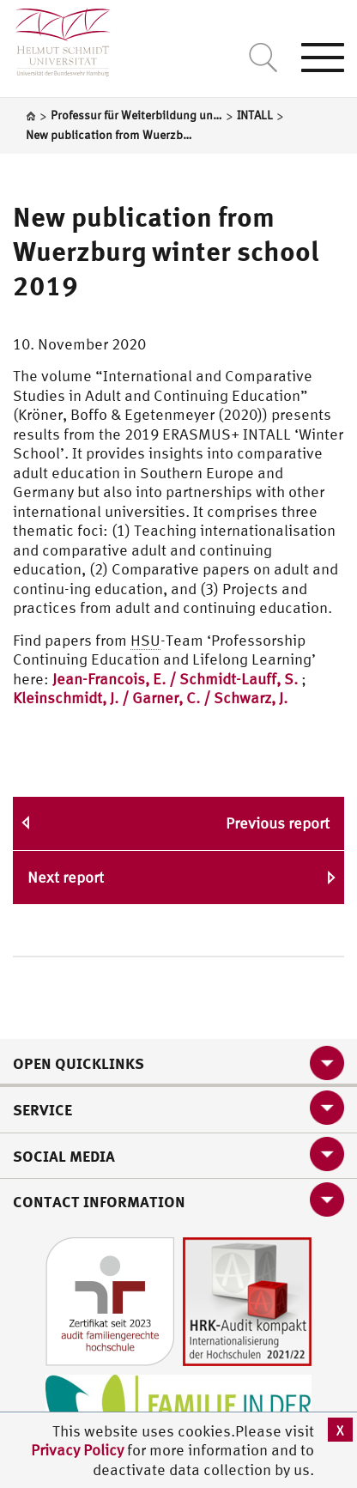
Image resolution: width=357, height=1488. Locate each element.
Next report (65, 877)
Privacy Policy (79, 1450)
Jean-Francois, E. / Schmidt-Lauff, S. (175, 679)
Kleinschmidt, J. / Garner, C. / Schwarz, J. (150, 698)
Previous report (278, 823)
